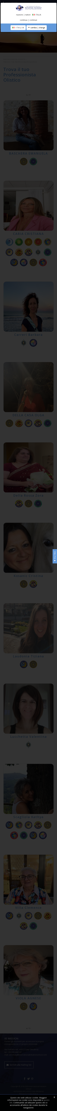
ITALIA (18, 27)
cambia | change (36, 27)
